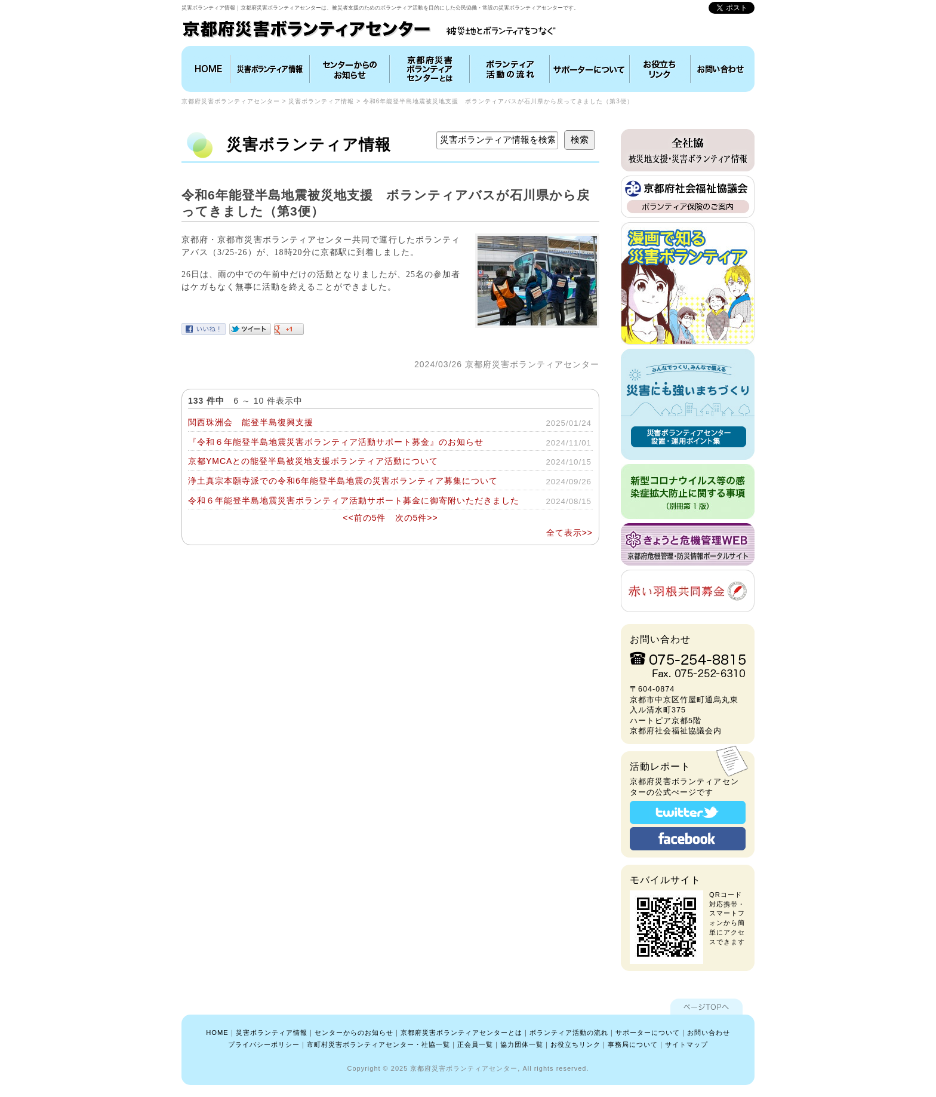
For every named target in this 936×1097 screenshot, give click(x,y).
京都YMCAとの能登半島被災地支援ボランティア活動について (313, 461)
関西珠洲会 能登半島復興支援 (250, 422)
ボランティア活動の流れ (509, 69)
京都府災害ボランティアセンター (230, 101)
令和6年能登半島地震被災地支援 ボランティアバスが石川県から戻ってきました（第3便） (498, 101)
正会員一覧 (475, 1044)
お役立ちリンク (660, 69)
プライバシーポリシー (264, 1044)
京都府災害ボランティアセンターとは (429, 69)
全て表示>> (569, 532)
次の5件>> (416, 518)
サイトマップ (686, 1044)
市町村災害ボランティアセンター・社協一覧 (378, 1044)
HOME (207, 69)
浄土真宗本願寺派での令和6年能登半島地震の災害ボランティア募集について (343, 480)
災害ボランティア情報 (270, 69)
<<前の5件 (364, 518)
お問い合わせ (721, 69)
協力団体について (589, 69)
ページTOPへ (706, 1006)
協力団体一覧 (521, 1044)
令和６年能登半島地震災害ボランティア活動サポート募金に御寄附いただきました (353, 500)
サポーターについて (647, 1032)
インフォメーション (349, 69)
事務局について (633, 1044)
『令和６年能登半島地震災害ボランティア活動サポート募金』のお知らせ (336, 442)
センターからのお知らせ (354, 1032)
